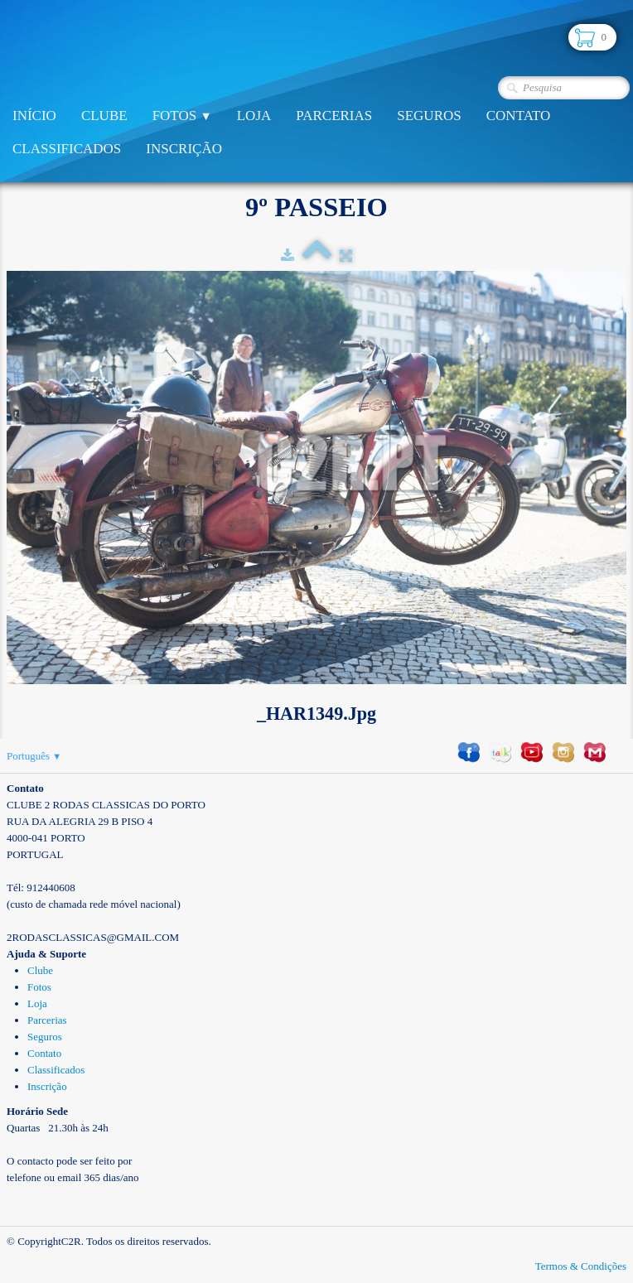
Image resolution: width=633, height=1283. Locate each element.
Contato (518, 115)
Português (34, 756)
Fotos (182, 115)
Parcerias (334, 115)
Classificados (66, 149)
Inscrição (184, 149)
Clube (104, 115)
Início (34, 115)
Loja (254, 115)
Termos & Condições (580, 1266)
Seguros (429, 115)
